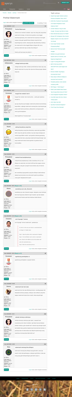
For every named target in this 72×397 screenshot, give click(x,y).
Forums (4, 12)
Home (4, 9)
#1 (45, 26)
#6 (45, 185)
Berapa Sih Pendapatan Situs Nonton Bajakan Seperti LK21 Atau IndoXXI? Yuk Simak (60, 39)
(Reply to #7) (18, 253)
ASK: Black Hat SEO (56, 102)
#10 (45, 314)
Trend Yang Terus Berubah (57, 107)
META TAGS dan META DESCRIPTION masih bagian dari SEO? (59, 66)
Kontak (28, 9)
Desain (9, 12)
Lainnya (14, 12)
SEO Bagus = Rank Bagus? (57, 87)
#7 (45, 216)
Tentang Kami (12, 9)
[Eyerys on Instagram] (32, 391)
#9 (45, 283)
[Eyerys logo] (6, 3)
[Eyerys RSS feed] (44, 391)
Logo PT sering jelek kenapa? (58, 61)
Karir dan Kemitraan (40, 378)
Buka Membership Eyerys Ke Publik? (60, 33)
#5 (45, 154)
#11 (45, 344)
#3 (45, 90)
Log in (4, 22)
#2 (45, 60)
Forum (31, 378)
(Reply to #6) (18, 216)
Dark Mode (36, 384)
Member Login (65, 2)
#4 (45, 124)
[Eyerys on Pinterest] (36, 391)
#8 (45, 253)
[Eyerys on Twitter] (40, 391)
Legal (48, 378)
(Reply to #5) (18, 185)
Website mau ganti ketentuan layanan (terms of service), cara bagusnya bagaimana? (58, 56)
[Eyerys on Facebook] (27, 391)
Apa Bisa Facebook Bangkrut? (58, 104)
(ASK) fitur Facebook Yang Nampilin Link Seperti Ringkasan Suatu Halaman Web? (59, 23)
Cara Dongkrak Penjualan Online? (59, 94)
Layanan (21, 9)
